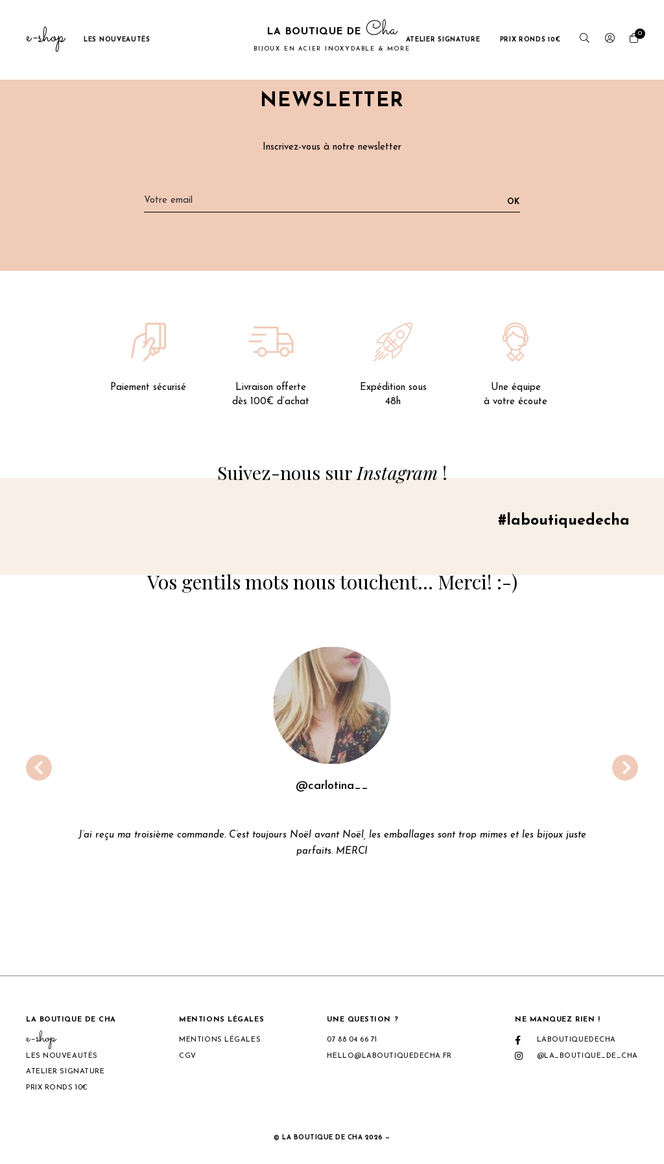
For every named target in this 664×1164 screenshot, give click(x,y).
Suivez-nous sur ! (332, 473)
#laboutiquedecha (560, 523)
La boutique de (332, 39)
